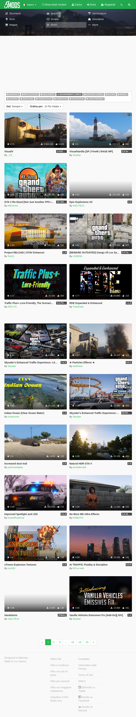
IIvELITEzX (78, 205)
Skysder (12, 366)
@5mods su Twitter (86, 689)
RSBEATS (78, 517)
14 (79, 642)
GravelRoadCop (16, 517)
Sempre (15, 106)
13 (72, 642)
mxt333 (11, 568)
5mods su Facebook (85, 699)
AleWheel (78, 366)
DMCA (82, 681)
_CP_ (10, 155)
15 (87, 642)
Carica (77, 4)
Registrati (108, 4)
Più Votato (45, 106)
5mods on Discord (85, 708)
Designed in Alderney (16, 657)
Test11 (11, 256)
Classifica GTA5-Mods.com (59, 699)
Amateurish (13, 416)
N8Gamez (13, 205)
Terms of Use (85, 675)
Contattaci (84, 659)
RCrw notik (78, 568)
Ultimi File (55, 659)
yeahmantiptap (15, 467)
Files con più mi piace (59, 673)
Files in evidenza (59, 665)
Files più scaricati (59, 681)
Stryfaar (77, 155)
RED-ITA (12, 306)
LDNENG (77, 256)
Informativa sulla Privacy (87, 667)
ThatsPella (78, 306)
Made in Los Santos (15, 661)
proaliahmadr (79, 467)
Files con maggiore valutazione (60, 689)
